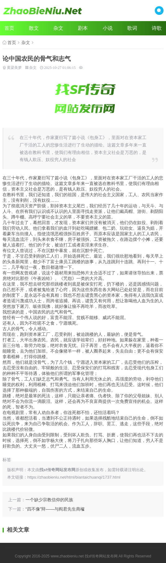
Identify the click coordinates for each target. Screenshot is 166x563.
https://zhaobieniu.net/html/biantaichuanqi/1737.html (73, 477)
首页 (9, 28)
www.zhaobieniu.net (67, 556)
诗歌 (157, 28)
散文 (34, 28)
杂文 (58, 28)
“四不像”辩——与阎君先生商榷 (55, 509)
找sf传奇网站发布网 (101, 556)
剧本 (83, 28)
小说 (108, 28)
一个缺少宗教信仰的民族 (49, 499)
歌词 (132, 28)
